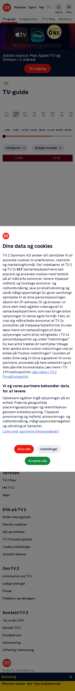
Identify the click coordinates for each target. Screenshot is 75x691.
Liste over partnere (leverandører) (31, 431)
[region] (37, 345)
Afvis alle (24, 449)
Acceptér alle (37, 461)
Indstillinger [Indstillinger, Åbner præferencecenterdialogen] (48, 449)
